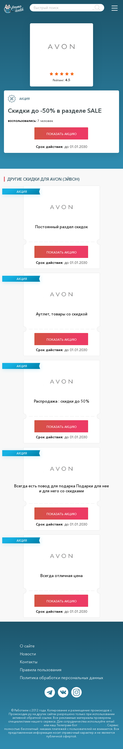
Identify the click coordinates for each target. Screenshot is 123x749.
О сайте (27, 645)
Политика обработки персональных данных (61, 677)
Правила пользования (40, 669)
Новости (28, 653)
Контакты (28, 661)
